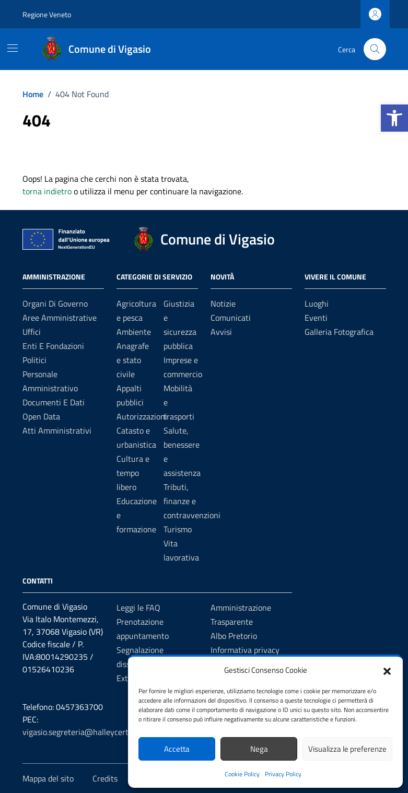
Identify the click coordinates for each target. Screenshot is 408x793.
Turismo (178, 529)
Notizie (223, 303)
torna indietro (47, 191)
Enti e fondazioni (53, 346)
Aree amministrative (59, 317)
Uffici (31, 331)
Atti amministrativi (56, 430)
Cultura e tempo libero (132, 472)
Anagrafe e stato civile (132, 360)
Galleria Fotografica (339, 331)
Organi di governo (55, 303)
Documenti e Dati (53, 402)
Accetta (177, 749)
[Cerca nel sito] (375, 49)
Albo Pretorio (234, 635)
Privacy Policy (283, 774)
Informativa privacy (245, 650)
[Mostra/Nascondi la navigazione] (12, 48)
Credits (105, 778)
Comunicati (231, 317)
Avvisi (221, 331)
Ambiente (133, 331)
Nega (259, 749)
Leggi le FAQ (138, 607)
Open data (41, 416)
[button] (394, 118)
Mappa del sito (48, 778)
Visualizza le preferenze (347, 749)
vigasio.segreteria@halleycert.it (78, 732)
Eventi (316, 317)
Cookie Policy (242, 774)
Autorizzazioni (141, 416)
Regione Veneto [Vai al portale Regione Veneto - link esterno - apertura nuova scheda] (46, 14)
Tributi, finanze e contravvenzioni (192, 501)
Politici (34, 360)
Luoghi (317, 303)
